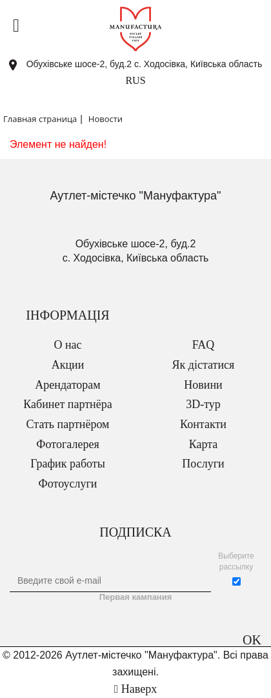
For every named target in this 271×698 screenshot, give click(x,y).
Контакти (203, 424)
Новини (203, 384)
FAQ (203, 344)
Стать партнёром (68, 424)
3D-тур (203, 404)
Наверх (135, 689)
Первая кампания (135, 597)
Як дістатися (203, 364)
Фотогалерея (67, 444)
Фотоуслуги (68, 483)
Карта (203, 444)
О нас (67, 344)
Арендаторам (67, 384)
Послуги (203, 463)
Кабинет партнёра (67, 404)
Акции (68, 364)
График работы (67, 463)
